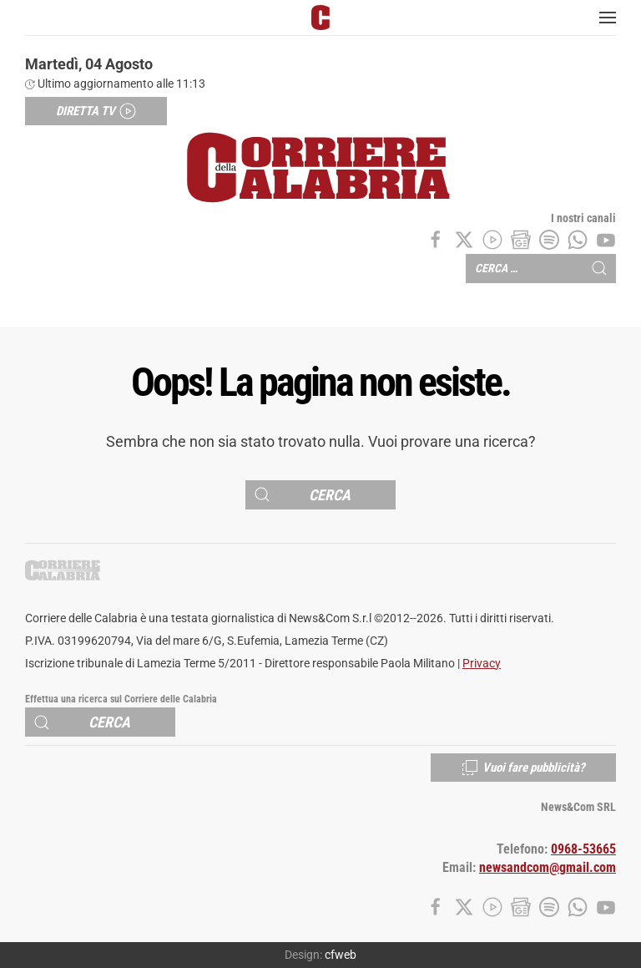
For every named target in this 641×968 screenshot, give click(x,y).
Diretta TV (96, 111)
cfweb (340, 954)
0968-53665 (583, 849)
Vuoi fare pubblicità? (523, 767)
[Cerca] (320, 494)
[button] (607, 17)
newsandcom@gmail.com (547, 867)
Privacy (481, 663)
